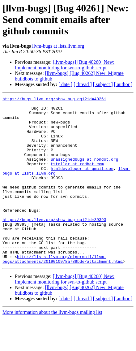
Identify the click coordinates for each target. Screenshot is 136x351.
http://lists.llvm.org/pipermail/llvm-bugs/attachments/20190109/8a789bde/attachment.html (62, 291)
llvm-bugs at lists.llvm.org (58, 46)
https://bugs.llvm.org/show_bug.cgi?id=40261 (54, 99)
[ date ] (65, 84)
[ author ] (123, 84)
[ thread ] (83, 84)
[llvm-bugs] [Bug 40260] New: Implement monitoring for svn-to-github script (64, 64)
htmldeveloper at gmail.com (82, 183)
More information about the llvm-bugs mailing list (52, 345)
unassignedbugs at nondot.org (84, 172)
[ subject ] (103, 84)
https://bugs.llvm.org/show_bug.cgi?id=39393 (54, 244)
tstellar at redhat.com (77, 177)
